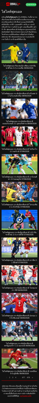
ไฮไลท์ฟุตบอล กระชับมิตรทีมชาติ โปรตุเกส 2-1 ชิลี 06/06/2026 (19, 289)
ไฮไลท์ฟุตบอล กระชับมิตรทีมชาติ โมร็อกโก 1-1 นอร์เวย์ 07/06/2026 (19, 150)
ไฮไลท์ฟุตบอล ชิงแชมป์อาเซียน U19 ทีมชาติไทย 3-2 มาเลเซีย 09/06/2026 (19, 67)
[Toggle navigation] (2, 4)
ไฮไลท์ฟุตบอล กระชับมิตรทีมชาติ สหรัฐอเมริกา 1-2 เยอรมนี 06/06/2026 (19, 344)
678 (28, 377)
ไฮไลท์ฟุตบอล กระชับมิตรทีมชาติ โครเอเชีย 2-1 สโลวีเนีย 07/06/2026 (19, 206)
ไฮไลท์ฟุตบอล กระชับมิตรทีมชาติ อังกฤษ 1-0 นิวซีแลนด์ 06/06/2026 (19, 317)
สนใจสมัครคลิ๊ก (26, 396)
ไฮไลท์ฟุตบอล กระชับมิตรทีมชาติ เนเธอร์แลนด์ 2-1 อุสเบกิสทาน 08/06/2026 (19, 122)
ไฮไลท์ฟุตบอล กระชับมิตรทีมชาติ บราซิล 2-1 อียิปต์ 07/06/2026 (19, 261)
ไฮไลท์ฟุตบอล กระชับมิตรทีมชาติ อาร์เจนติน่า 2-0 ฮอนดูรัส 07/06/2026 (19, 178)
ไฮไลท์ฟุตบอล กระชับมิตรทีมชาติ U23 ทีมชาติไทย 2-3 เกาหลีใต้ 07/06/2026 (19, 233)
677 (23, 377)
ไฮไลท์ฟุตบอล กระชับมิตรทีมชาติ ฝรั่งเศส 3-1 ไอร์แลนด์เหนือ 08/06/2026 (19, 95)
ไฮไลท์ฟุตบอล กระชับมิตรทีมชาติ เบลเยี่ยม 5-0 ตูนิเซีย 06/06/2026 (19, 372)
